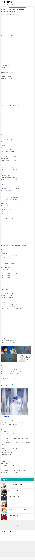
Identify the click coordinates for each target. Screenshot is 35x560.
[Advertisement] (17, 25)
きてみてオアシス (7, 2)
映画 (11, 14)
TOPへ (26, 558)
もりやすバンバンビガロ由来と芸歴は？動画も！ (16, 484)
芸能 (13, 14)
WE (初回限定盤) (5, 416)
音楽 (16, 14)
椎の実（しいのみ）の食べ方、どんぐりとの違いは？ (17, 490)
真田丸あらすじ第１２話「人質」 (14, 496)
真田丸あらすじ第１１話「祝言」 (14, 515)
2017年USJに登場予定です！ (8, 190)
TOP (6, 531)
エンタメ (3, 14)
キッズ (7, 14)
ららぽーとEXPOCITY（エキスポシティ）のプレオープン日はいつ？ (20, 509)
